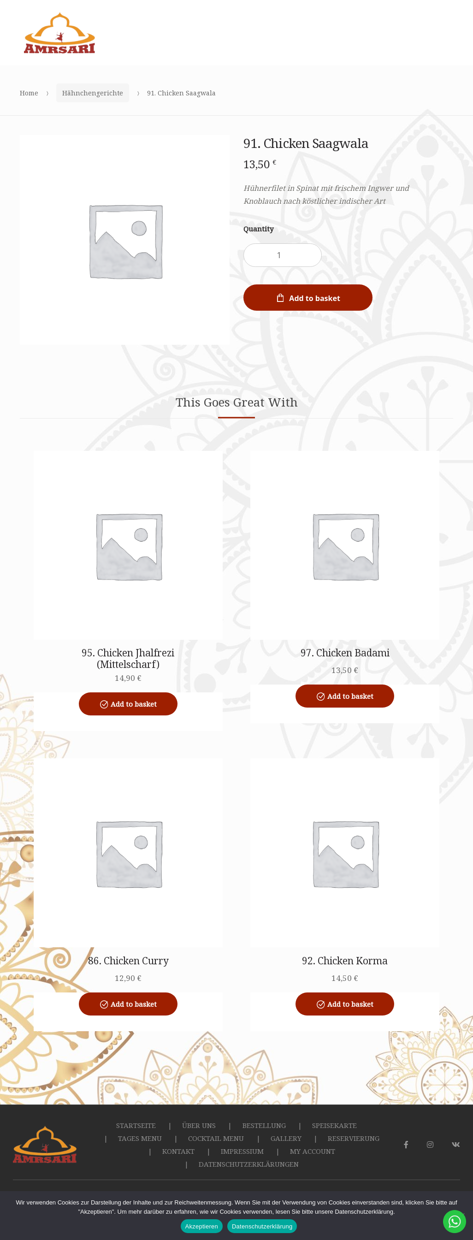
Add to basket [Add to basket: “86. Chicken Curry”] (134, 1004)
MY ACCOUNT (312, 1151)
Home (29, 93)
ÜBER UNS (199, 1125)
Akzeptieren (201, 1226)
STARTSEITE (136, 1125)
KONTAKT (178, 1151)
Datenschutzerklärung (262, 1226)
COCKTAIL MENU (216, 1138)
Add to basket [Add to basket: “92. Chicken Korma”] (350, 1004)
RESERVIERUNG (353, 1138)
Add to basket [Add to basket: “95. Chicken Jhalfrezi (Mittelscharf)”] (134, 704)
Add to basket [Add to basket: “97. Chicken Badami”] (350, 696)
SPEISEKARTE (334, 1125)
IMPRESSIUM (242, 1151)
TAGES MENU (140, 1138)
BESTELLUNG (264, 1125)
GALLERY (286, 1138)
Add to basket (314, 298)
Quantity (258, 228)
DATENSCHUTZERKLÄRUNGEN (249, 1164)
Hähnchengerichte (92, 93)
